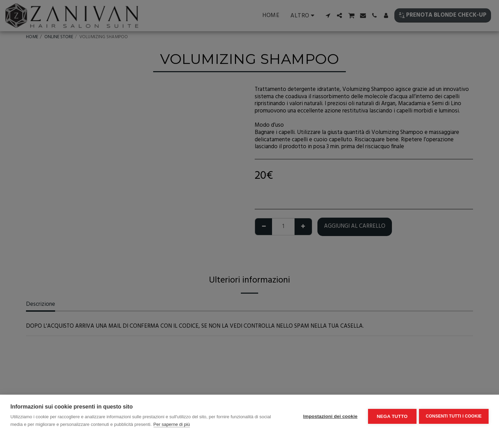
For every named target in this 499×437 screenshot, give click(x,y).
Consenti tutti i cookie (454, 415)
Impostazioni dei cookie (329, 416)
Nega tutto (391, 416)
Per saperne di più (172, 424)
